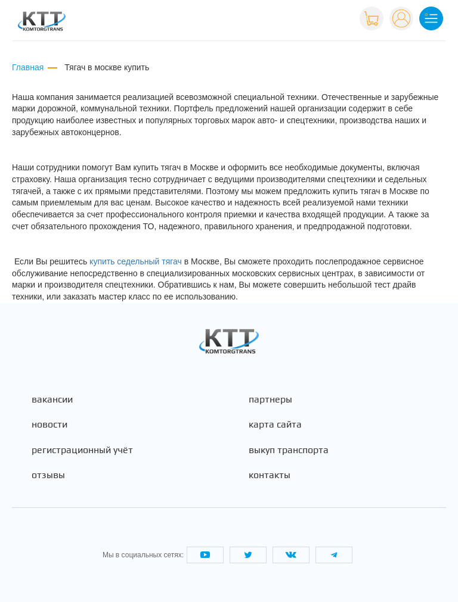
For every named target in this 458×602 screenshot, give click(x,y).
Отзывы (48, 475)
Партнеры (270, 399)
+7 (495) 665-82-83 (312, 17)
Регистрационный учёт (82, 450)
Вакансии (52, 399)
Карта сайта (275, 424)
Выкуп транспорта (289, 450)
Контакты (269, 475)
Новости (49, 424)
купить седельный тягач (135, 261)
